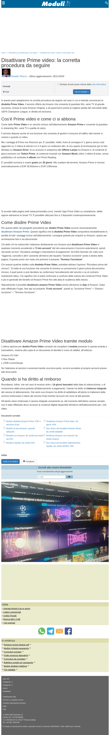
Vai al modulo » (82, 92)
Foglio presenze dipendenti (16, 655)
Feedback (28, 461)
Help (4, 706)
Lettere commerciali (12, 612)
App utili (6, 679)
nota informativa (99, 84)
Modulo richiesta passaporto (16, 648)
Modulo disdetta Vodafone (15, 666)
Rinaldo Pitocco (19, 76)
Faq (4, 709)
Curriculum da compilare (15, 659)
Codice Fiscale (9, 616)
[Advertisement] (55, 29)
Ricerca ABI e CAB (11, 619)
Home (4, 53)
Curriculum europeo (12, 652)
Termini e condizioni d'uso (13, 700)
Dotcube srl (18, 715)
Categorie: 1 (8, 682)
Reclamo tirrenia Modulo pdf (16, 645)
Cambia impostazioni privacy (14, 703)
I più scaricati (9, 623)
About (5, 688)
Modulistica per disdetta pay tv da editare (23, 53)
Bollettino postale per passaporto (18, 662)
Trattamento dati (9, 697)
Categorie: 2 (8, 685)
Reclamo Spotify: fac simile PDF (20, 443)
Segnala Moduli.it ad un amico (16, 608)
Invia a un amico (10, 461)
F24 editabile (9, 670)
